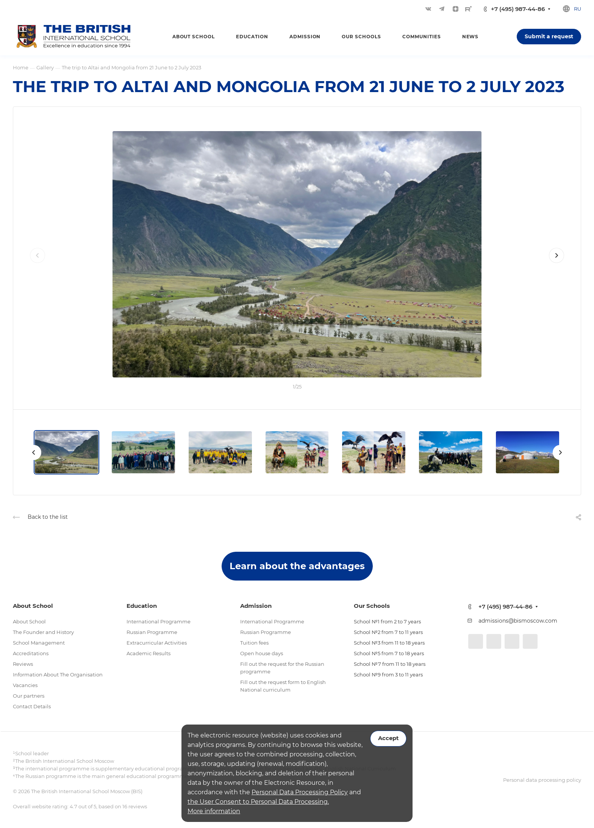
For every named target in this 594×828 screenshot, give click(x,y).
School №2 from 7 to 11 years (388, 632)
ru (577, 9)
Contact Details (32, 706)
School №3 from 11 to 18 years (389, 643)
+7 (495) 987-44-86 (518, 9)
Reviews (23, 664)
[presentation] (37, 263)
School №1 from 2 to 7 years (387, 621)
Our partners (28, 696)
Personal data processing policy (542, 780)
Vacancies (25, 685)
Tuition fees (254, 643)
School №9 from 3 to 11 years (388, 674)
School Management (39, 643)
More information (214, 811)
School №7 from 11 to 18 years (389, 664)
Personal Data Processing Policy (300, 792)
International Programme (159, 621)
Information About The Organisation (58, 674)
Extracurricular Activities (157, 643)
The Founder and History (43, 632)
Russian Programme (152, 632)
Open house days (261, 653)
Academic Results (148, 653)
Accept (388, 738)
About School (29, 621)
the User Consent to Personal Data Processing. (258, 801)
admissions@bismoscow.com (517, 620)
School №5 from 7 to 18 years (389, 653)
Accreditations (30, 653)
